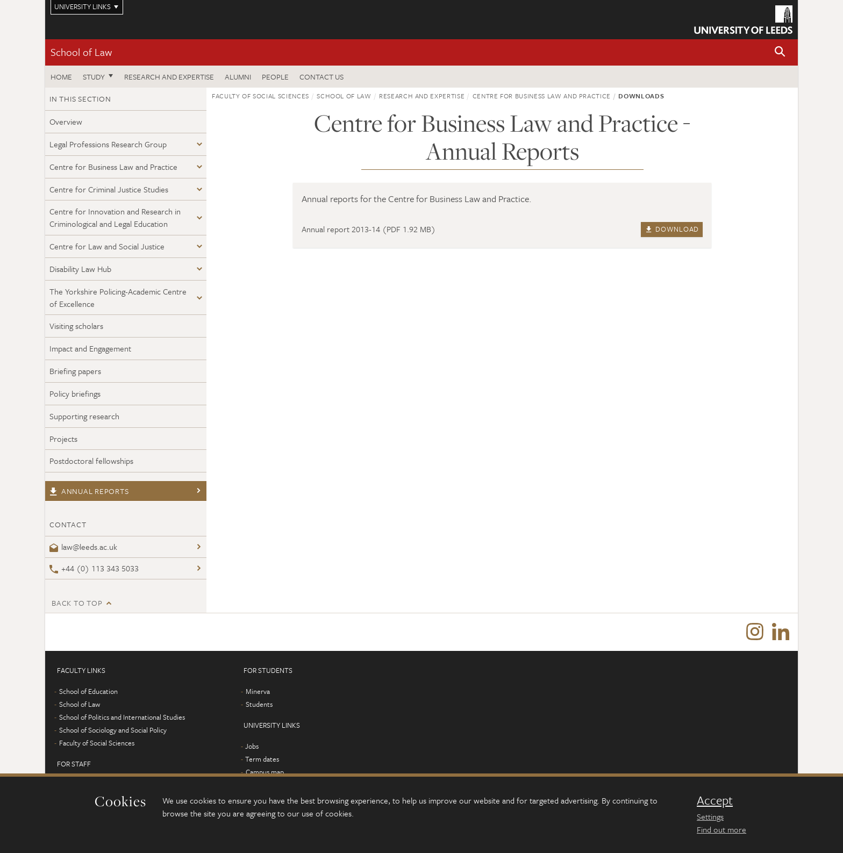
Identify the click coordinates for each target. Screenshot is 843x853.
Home (61, 76)
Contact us (321, 76)
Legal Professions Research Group (108, 144)
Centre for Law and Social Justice (107, 246)
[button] (780, 52)
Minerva (258, 691)
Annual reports (88, 491)
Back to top (77, 602)
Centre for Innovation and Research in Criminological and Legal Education (115, 217)
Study (94, 76)
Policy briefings (75, 393)
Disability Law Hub (80, 269)
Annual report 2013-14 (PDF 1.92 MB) (368, 229)
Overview (65, 121)
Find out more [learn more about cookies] (721, 829)
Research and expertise (169, 76)
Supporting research (84, 416)
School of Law (81, 52)
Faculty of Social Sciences (260, 96)
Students (259, 704)
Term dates (262, 759)
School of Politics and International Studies (122, 717)
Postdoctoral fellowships (91, 461)
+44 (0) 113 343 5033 (94, 568)
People (275, 76)
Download (672, 229)
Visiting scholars (76, 326)
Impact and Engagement (90, 348)
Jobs (252, 746)
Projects (63, 439)
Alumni (238, 76)
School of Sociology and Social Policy (113, 730)
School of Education (88, 691)
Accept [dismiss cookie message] (715, 800)
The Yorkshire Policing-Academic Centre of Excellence (118, 297)
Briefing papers (75, 371)
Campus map (265, 771)
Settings (710, 816)
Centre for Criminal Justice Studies (108, 189)
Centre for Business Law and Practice (113, 167)
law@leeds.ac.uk (83, 547)
